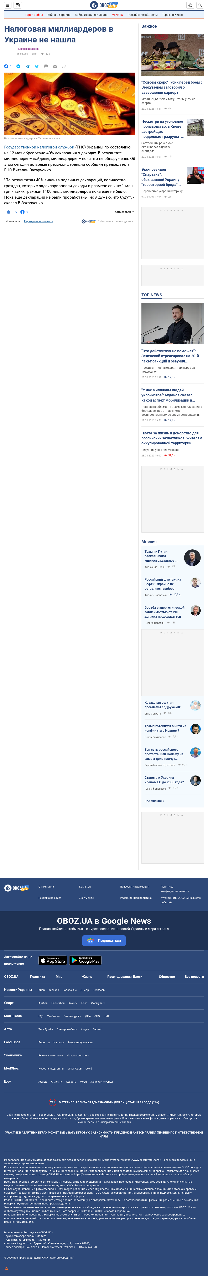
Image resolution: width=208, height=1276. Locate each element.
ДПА (88, 1016)
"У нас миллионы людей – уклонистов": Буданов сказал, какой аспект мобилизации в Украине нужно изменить (167, 395)
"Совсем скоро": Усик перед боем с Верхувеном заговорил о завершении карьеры (172, 87)
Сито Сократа (153, 713)
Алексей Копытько (156, 595)
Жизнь (87, 977)
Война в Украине (58, 14)
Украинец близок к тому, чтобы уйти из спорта (168, 101)
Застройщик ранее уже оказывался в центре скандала (157, 147)
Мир (59, 977)
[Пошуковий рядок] (200, 5)
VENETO (117, 14)
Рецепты (44, 1042)
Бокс (84, 1003)
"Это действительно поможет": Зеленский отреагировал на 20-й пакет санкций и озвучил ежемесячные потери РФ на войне (172, 356)
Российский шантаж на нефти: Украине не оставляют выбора (163, 583)
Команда (85, 886)
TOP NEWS (151, 294)
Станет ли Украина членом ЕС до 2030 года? (164, 780)
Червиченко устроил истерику (162, 191)
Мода (83, 1081)
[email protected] (52, 1247)
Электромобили (67, 1029)
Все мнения (153, 801)
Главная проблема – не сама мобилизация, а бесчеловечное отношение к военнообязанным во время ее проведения (172, 410)
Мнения (149, 541)
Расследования (119, 977)
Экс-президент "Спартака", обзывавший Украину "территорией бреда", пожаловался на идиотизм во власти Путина (160, 177)
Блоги (137, 977)
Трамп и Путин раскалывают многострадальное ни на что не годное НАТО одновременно (162, 556)
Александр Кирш (155, 567)
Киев (41, 990)
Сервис (97, 1029)
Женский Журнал (101, 1081)
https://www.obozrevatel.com (141, 1159)
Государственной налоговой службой (39, 147)
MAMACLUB (74, 1068)
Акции (85, 1029)
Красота (71, 1081)
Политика (37, 977)
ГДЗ (40, 1016)
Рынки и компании (28, 48)
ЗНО (97, 1016)
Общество (167, 977)
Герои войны (34, 14)
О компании (46, 886)
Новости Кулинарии (81, 1042)
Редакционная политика (38, 221)
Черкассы (99, 990)
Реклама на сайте (49, 897)
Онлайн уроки (72, 1016)
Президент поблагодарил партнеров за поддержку (168, 369)
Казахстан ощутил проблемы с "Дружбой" (163, 705)
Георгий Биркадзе (155, 788)
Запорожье (70, 990)
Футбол (43, 1003)
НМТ (106, 1016)
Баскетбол (58, 1003)
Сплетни (56, 1081)
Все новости (194, 977)
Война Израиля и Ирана (91, 14)
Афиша (42, 1081)
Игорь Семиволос (155, 737)
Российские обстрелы (143, 14)
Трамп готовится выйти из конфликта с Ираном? (165, 728)
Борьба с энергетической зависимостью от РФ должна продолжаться (164, 612)
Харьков (53, 990)
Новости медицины (51, 1068)
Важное (149, 26)
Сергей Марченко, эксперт (160, 765)
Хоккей (73, 1003)
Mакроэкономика (78, 1055)
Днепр (84, 990)
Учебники (53, 1016)
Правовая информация (134, 886)
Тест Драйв (45, 1029)
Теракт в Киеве (172, 14)
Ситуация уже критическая (160, 449)
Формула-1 (98, 1003)
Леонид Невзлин (154, 623)
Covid (88, 1068)
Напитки (58, 1042)
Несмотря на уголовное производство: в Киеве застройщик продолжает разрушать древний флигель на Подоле (162, 129)
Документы (86, 897)
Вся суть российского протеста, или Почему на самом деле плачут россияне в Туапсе (164, 754)
